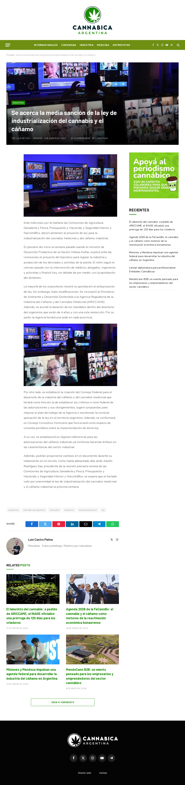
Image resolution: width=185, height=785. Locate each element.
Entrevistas (121, 44)
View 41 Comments (62, 702)
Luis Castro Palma (40, 539)
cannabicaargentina (34, 509)
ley (103, 509)
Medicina (103, 44)
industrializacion (88, 509)
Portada (10, 54)
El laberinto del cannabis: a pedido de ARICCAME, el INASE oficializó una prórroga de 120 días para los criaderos (31, 615)
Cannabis (55, 509)
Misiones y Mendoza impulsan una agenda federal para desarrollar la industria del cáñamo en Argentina (31, 673)
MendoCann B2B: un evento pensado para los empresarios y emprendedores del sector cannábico (89, 676)
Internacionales (46, 44)
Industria (87, 44)
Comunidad (68, 44)
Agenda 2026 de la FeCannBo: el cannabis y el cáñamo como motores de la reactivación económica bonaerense (89, 615)
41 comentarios (80, 138)
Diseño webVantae (92, 772)
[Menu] (7, 45)
